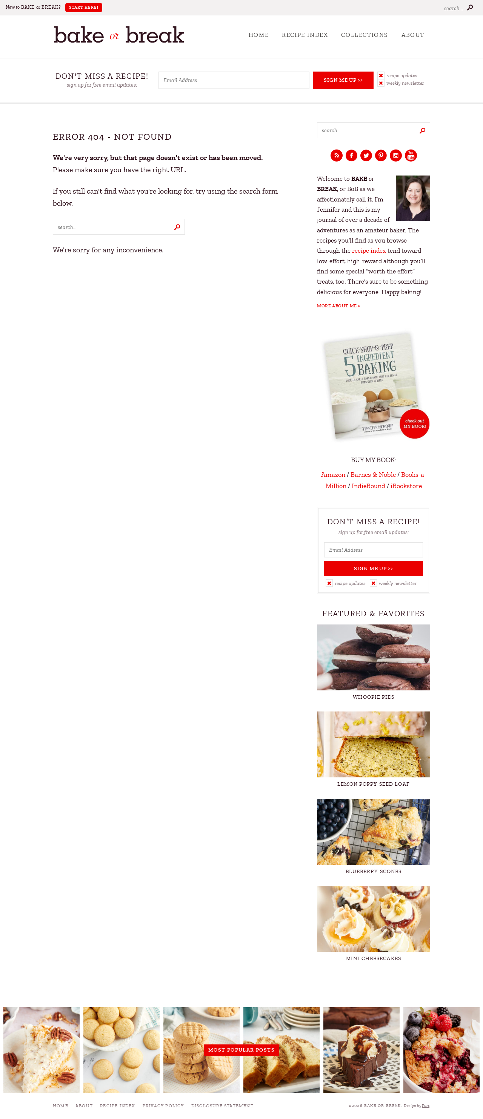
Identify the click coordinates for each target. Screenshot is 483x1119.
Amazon (333, 474)
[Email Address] (233, 80)
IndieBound (368, 486)
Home (259, 35)
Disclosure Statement (222, 1105)
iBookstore (406, 486)
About (413, 35)
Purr (425, 1105)
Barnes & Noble (373, 474)
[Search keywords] (119, 226)
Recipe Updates (401, 75)
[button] (403, 75)
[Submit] (469, 7)
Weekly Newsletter (405, 83)
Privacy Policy (163, 1105)
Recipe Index (305, 35)
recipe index (369, 250)
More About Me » (338, 305)
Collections (364, 35)
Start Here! (83, 7)
